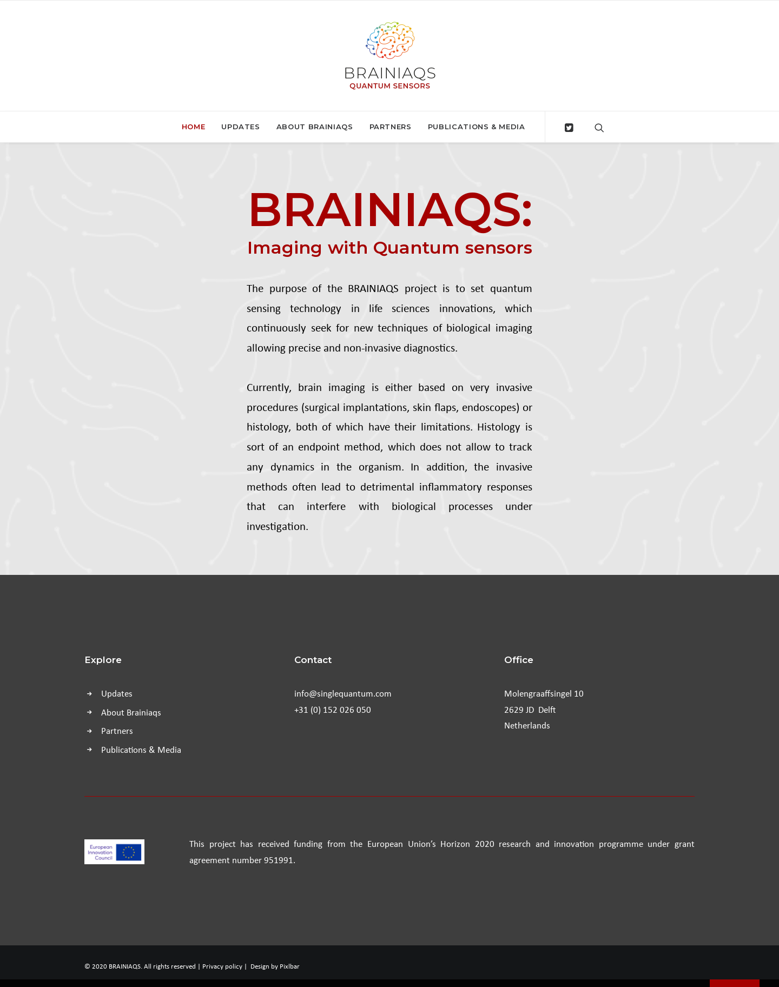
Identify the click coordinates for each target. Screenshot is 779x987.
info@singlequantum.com (343, 693)
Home (194, 126)
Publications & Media (476, 126)
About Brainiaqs (314, 126)
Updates (240, 126)
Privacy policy (222, 966)
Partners (390, 126)
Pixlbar (290, 966)
